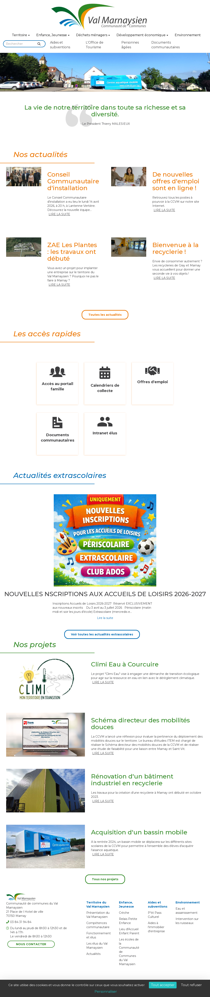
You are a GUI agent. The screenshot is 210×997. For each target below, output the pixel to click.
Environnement (188, 35)
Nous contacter (31, 944)
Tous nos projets (105, 879)
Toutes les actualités (105, 315)
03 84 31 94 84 (18, 922)
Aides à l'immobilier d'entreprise (156, 927)
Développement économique (142, 35)
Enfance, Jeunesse (53, 35)
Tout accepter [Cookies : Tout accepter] (163, 985)
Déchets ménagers (93, 35)
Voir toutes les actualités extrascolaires (102, 634)
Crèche (124, 913)
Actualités (93, 954)
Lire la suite (59, 214)
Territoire (21, 35)
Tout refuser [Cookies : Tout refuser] (191, 985)
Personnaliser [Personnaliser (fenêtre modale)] (106, 992)
